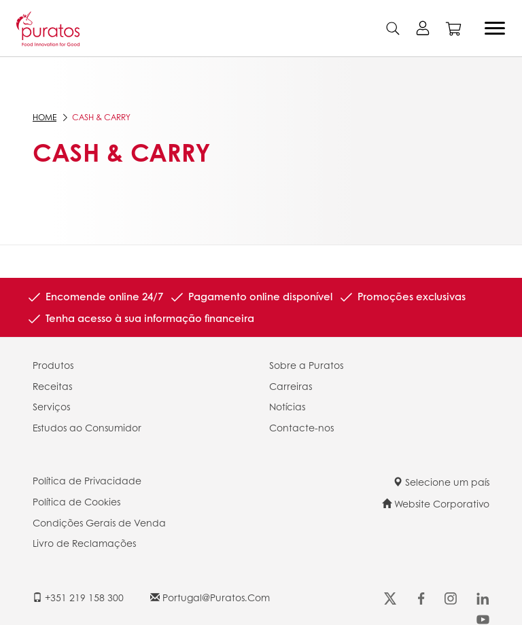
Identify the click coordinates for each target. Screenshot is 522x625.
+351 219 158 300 (78, 597)
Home (44, 117)
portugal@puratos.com (210, 597)
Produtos (53, 365)
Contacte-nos (301, 427)
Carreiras (290, 386)
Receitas (52, 386)
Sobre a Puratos (306, 365)
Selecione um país (441, 481)
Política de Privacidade (87, 480)
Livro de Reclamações (84, 543)
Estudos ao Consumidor (87, 427)
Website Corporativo (435, 503)
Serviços (51, 406)
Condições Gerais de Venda (99, 522)
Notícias (287, 406)
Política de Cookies (76, 501)
